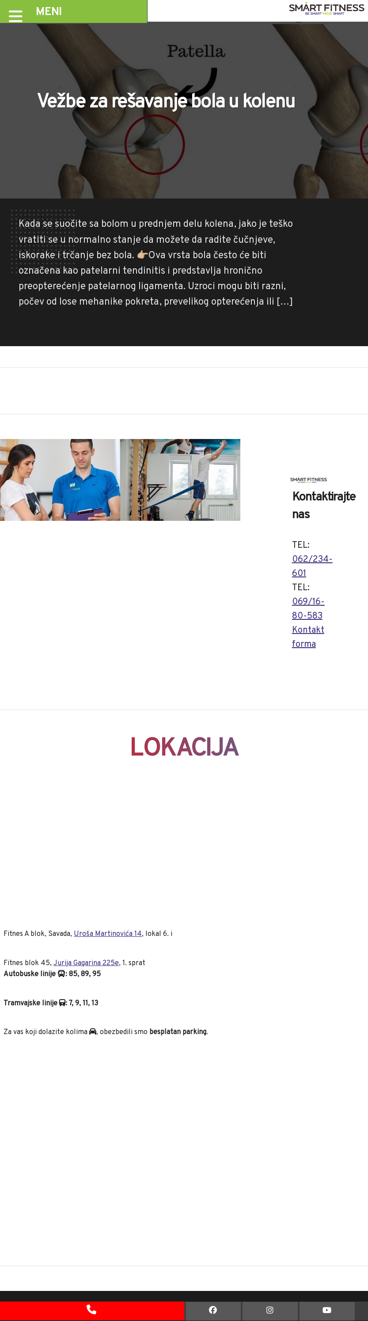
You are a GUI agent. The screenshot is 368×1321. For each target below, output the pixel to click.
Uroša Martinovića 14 (108, 934)
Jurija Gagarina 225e (86, 963)
